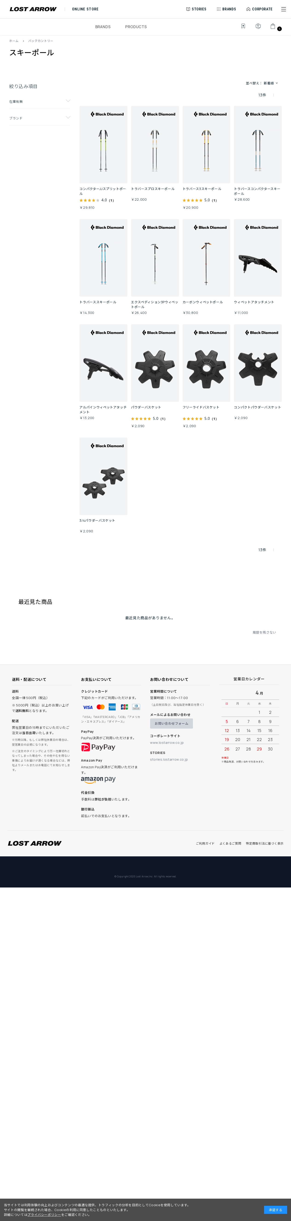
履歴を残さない (264, 632)
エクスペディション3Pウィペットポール (154, 304)
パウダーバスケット (146, 407)
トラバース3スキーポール (202, 189)
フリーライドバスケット (201, 407)
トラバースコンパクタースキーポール (257, 191)
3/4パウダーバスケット (97, 520)
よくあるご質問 (230, 843)
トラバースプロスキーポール (153, 189)
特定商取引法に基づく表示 (265, 843)
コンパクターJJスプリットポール (102, 191)
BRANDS (103, 26)
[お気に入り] (240, 29)
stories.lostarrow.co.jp (169, 759)
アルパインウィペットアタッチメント (103, 409)
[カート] (275, 29)
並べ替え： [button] (262, 83)
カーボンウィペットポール (203, 302)
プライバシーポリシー (44, 1214)
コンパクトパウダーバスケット (257, 407)
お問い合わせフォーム (171, 723)
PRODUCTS (136, 26)
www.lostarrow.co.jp (167, 742)
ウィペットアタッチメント (254, 302)
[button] (284, 9)
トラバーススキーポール (97, 302)
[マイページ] (258, 29)
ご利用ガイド (205, 843)
